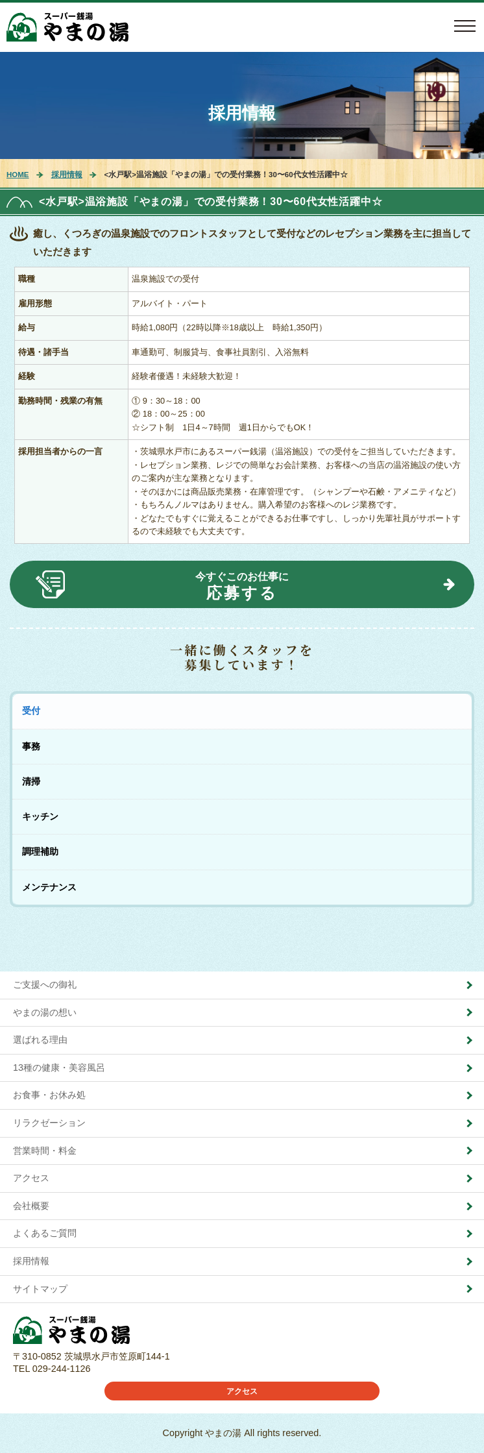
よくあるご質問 (45, 1233)
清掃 (31, 781)
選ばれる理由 (40, 1039)
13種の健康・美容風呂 (59, 1067)
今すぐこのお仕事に (242, 586)
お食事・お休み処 (49, 1095)
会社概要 (31, 1206)
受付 (31, 710)
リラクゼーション (49, 1122)
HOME (17, 174)
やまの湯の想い (45, 1012)
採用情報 (242, 112)
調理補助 (40, 851)
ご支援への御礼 (45, 984)
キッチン (40, 816)
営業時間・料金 (45, 1150)
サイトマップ (40, 1289)
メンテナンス (49, 887)
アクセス (31, 1178)
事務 (31, 746)
